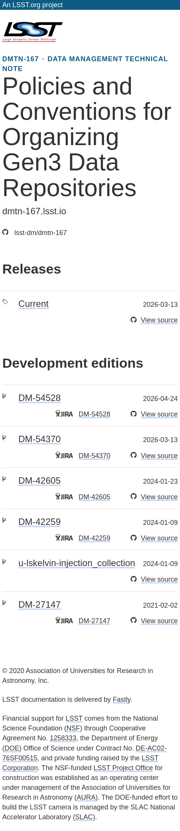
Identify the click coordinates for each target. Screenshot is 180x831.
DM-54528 (39, 398)
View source (159, 320)
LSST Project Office (123, 768)
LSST (74, 718)
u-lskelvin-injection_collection (76, 563)
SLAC (84, 817)
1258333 (63, 738)
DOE (12, 748)
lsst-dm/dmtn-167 (34, 233)
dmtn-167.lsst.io (34, 211)
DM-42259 (39, 522)
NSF (73, 728)
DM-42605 (39, 480)
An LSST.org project (32, 5)
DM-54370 (39, 439)
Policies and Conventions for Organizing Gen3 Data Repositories (86, 137)
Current (33, 304)
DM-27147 (39, 604)
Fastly (122, 699)
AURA (86, 797)
